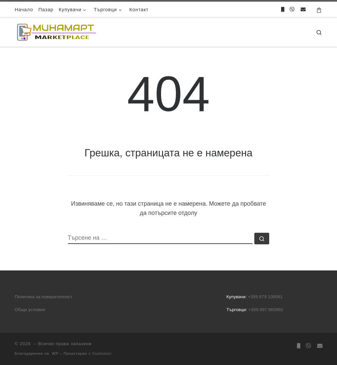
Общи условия (30, 309)
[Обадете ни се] (282, 9)
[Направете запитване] (303, 9)
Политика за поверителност (43, 296)
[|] (56, 31)
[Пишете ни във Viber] (292, 9)
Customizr (102, 353)
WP (55, 353)
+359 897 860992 (265, 309)
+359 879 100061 (265, 296)
